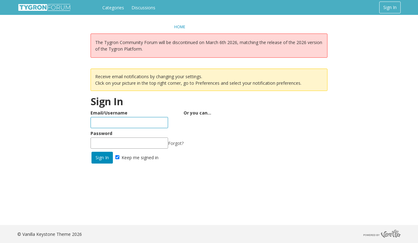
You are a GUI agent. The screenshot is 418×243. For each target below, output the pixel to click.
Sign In (390, 7)
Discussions (143, 8)
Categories (113, 8)
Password (101, 133)
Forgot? (176, 143)
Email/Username (109, 113)
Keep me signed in (136, 157)
